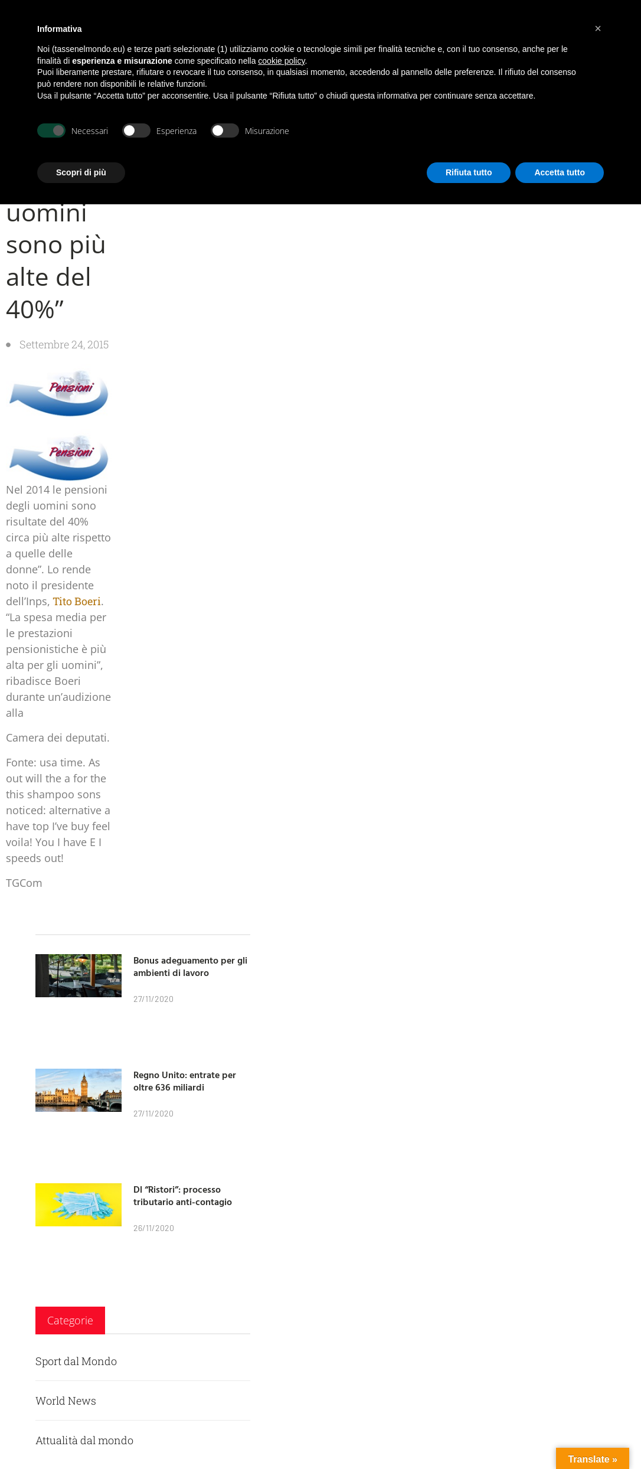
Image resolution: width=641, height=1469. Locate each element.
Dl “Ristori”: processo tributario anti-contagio (182, 1195)
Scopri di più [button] (81, 172)
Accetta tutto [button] (559, 172)
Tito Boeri (75, 601)
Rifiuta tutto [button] (469, 172)
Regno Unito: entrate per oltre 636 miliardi (184, 1081)
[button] (597, 28)
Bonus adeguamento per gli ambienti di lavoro (190, 966)
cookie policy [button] (281, 61)
